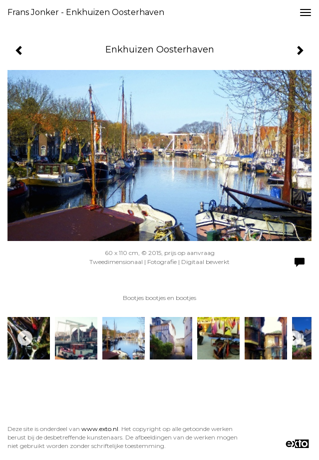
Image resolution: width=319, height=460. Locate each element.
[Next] (294, 338)
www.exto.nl (99, 428)
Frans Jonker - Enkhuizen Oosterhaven (85, 12)
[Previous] (24, 338)
